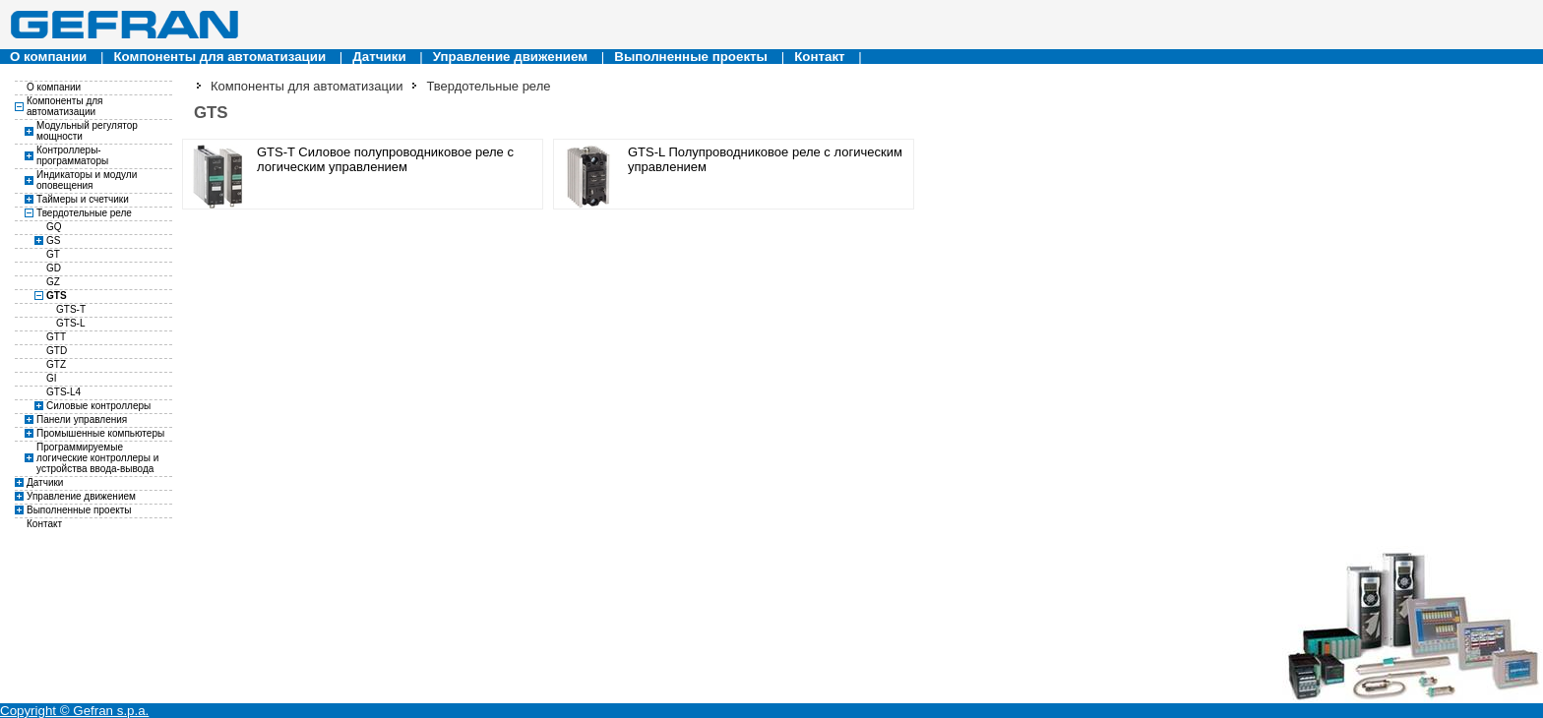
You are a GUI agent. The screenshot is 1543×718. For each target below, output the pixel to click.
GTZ (56, 364)
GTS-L (70, 323)
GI (51, 378)
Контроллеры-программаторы (72, 155)
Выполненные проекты (691, 56)
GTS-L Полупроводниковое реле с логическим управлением (765, 159)
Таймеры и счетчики (82, 199)
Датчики (378, 56)
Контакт (819, 56)
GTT (56, 336)
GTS (56, 295)
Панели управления (81, 419)
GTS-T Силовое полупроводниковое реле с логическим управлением (385, 159)
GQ (54, 226)
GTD (56, 350)
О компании (48, 56)
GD (53, 268)
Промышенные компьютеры (100, 433)
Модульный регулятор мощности (87, 131)
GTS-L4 (63, 392)
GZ (53, 281)
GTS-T (71, 309)
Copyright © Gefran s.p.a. (74, 710)
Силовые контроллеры (98, 405)
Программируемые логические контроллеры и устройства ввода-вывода (97, 458)
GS (53, 240)
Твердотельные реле (84, 213)
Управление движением (510, 56)
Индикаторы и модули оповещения (86, 180)
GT (53, 254)
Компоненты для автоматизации (219, 56)
